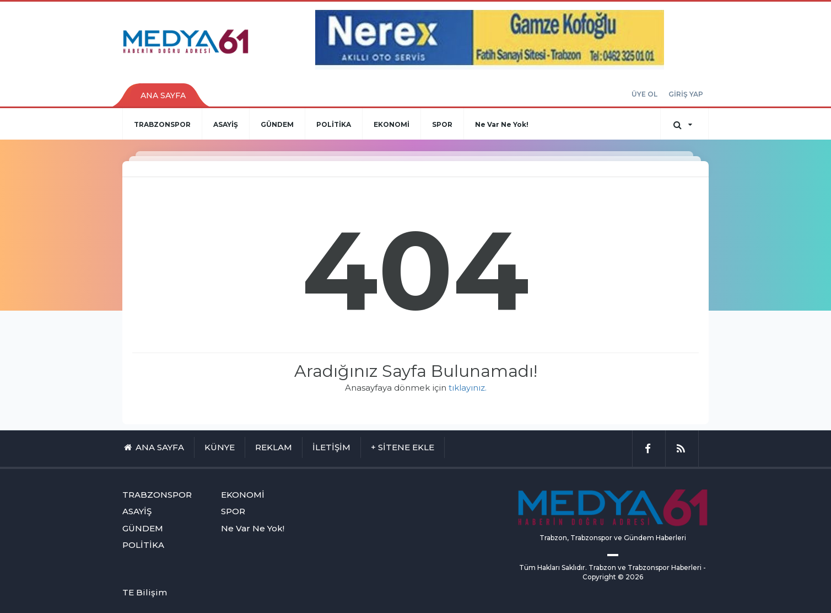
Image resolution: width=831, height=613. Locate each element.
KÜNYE (219, 447)
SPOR (442, 124)
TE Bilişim (144, 592)
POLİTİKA (333, 124)
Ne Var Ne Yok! (501, 124)
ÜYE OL (644, 94)
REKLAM (273, 447)
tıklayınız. (468, 387)
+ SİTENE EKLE (402, 447)
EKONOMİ (391, 124)
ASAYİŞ (225, 124)
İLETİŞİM (331, 447)
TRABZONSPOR (162, 124)
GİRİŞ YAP (685, 94)
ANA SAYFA (163, 95)
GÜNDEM (277, 124)
